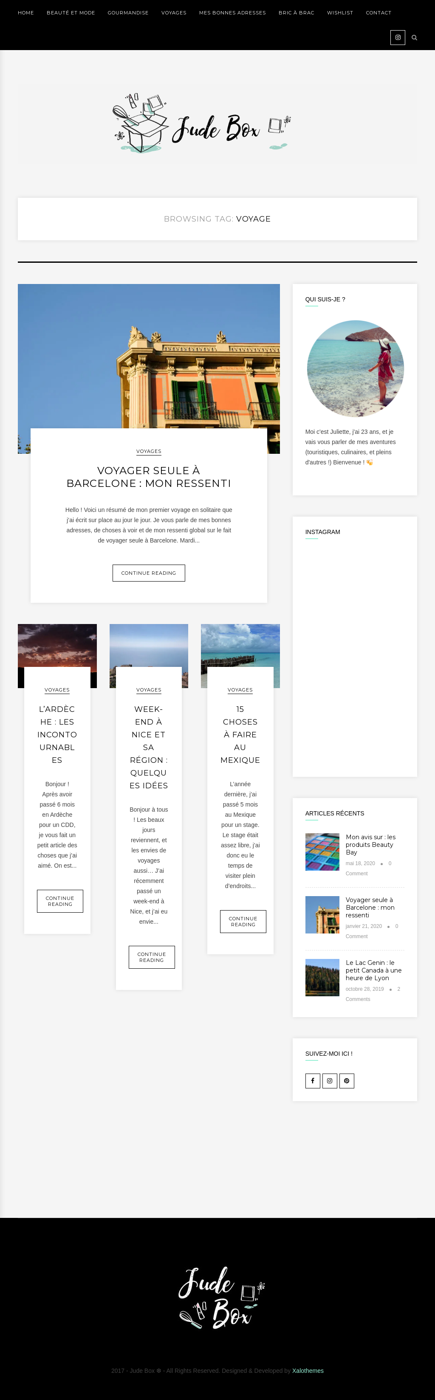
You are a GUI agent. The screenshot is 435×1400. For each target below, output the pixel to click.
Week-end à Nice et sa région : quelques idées (149, 747)
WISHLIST (340, 13)
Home (26, 13)
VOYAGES (173, 13)
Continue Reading (148, 573)
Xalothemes (308, 1370)
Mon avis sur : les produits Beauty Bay (370, 844)
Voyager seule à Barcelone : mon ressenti (148, 476)
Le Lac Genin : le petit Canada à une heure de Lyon (374, 970)
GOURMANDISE (128, 13)
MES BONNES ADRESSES (232, 13)
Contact (379, 13)
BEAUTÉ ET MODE (71, 13)
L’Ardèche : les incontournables (57, 735)
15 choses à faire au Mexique (240, 735)
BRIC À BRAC (296, 13)
